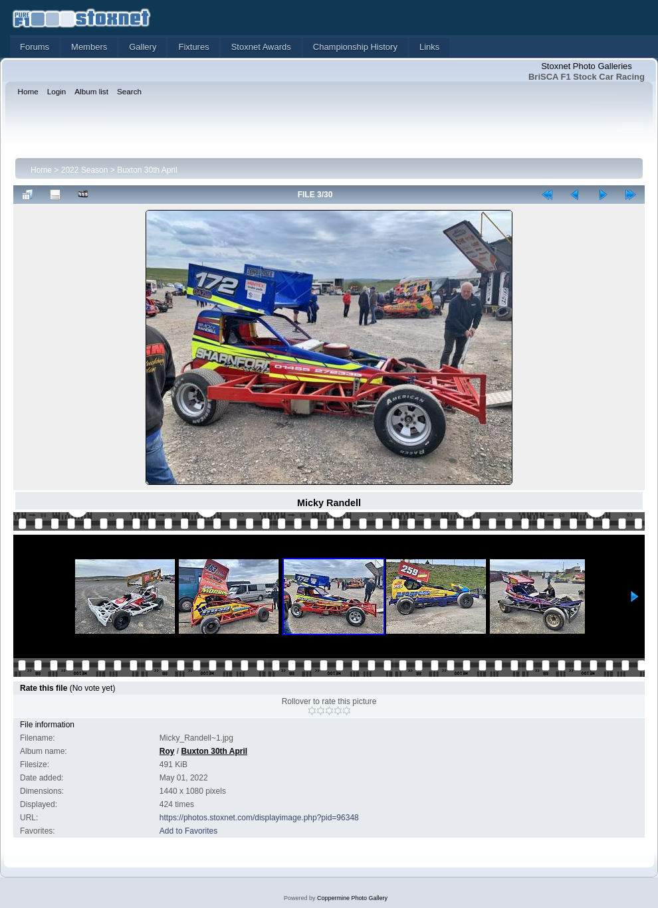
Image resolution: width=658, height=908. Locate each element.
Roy (167, 751)
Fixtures (193, 47)
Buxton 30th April (147, 170)
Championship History (355, 47)
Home (41, 170)
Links (429, 47)
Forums (34, 47)
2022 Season (84, 170)
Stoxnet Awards (261, 47)
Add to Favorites (188, 831)
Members (89, 47)
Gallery (142, 47)
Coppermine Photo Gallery (352, 898)
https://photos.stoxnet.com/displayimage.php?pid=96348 (259, 817)
